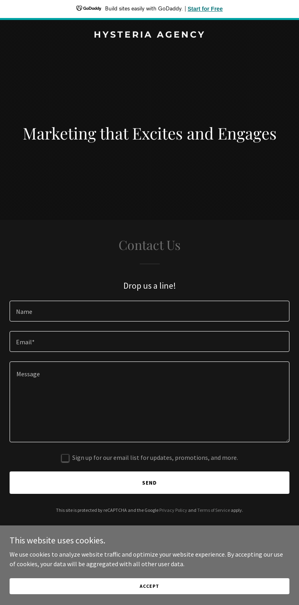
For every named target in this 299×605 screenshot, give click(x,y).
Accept (149, 597)
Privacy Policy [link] (173, 510)
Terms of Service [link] (213, 510)
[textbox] (149, 311)
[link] (149, 35)
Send (149, 482)
